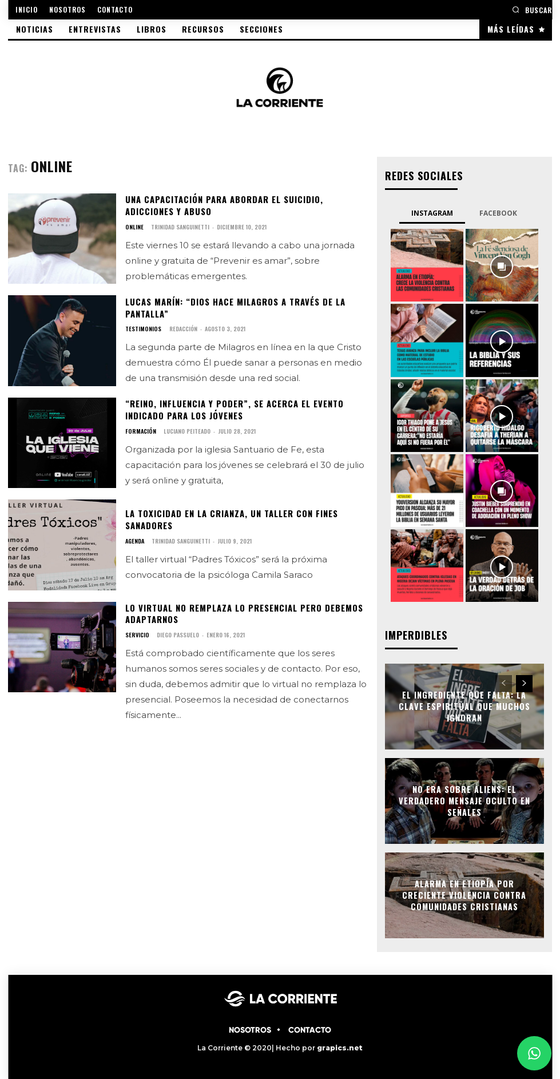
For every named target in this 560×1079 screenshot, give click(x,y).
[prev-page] (503, 682)
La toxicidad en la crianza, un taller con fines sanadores (229, 519)
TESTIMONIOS (142, 328)
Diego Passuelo (177, 633)
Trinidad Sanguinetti (179, 226)
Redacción (182, 328)
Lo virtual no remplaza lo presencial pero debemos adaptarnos (242, 613)
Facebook (498, 212)
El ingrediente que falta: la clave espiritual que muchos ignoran (464, 705)
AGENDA (134, 540)
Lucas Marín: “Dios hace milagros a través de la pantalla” (233, 307)
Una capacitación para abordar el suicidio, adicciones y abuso (222, 205)
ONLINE (134, 226)
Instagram (432, 212)
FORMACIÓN (139, 431)
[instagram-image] (427, 264)
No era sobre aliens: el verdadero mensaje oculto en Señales (464, 800)
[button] (532, 9)
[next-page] (524, 682)
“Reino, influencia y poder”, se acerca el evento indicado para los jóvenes (232, 409)
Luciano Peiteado (184, 430)
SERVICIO (136, 634)
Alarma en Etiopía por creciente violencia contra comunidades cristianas (464, 894)
